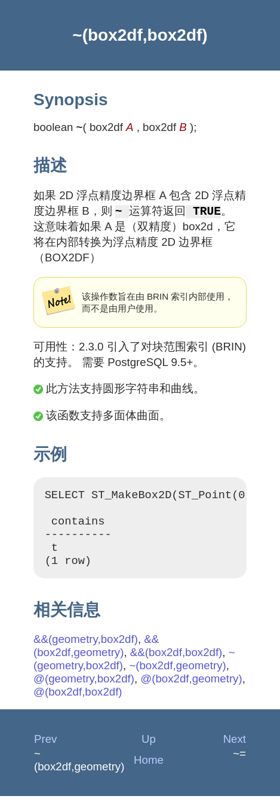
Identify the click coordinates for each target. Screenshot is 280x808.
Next (234, 751)
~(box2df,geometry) (177, 677)
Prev (45, 751)
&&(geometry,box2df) (85, 651)
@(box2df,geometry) (191, 690)
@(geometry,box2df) (83, 690)
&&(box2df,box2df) (176, 664)
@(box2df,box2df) (77, 703)
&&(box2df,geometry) (96, 657)
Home (149, 772)
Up (148, 751)
